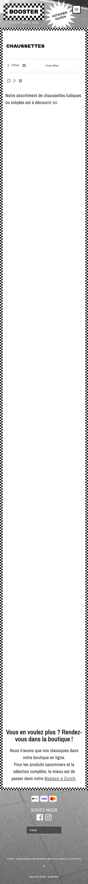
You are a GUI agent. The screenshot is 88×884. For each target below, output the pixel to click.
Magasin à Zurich (59, 778)
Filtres (15, 65)
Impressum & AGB (37, 876)
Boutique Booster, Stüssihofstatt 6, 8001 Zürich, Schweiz (41, 858)
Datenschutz (53, 876)
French (33, 830)
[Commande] (63, 65)
